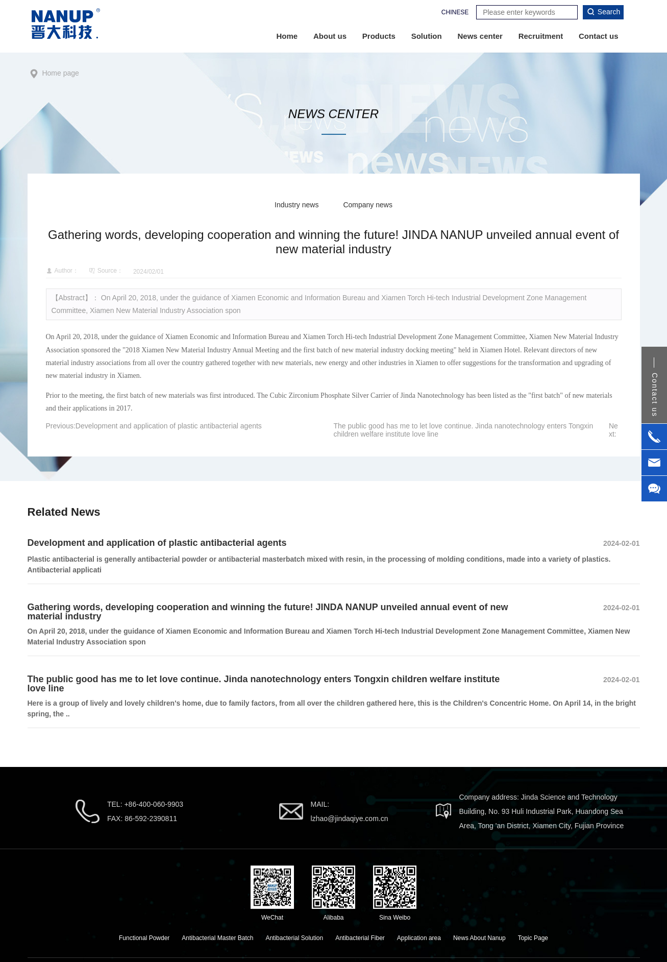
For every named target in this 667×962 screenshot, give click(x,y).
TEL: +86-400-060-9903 (145, 804)
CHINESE (454, 12)
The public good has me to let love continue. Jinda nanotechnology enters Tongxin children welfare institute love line (264, 683)
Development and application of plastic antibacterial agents (169, 426)
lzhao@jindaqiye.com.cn (349, 818)
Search (603, 12)
